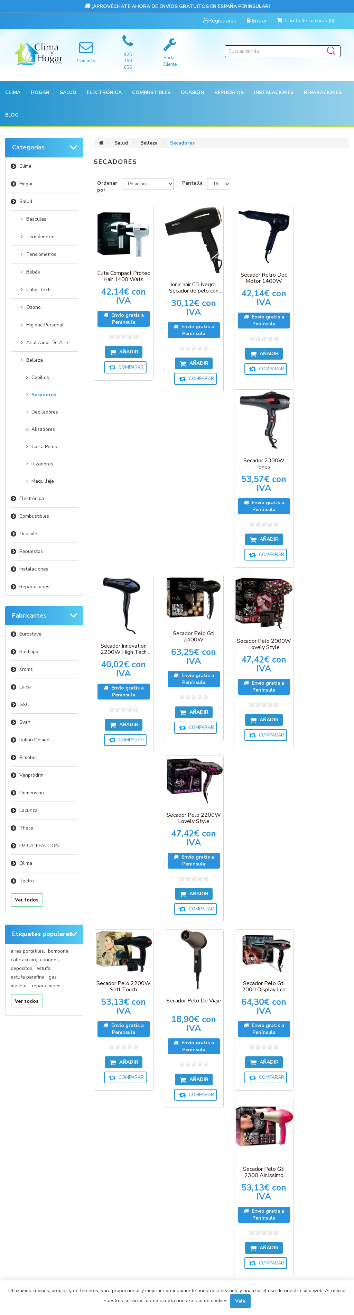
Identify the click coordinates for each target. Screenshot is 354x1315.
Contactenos (116, 1165)
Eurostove (30, 634)
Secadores (43, 394)
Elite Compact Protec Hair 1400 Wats (121, 273)
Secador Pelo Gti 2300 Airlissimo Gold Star (121, 828)
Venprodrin (31, 775)
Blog (12, 115)
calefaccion (24, 959)
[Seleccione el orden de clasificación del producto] (148, 184)
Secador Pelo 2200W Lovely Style (321, 454)
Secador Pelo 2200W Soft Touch (121, 630)
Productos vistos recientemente (121, 1116)
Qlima (25, 863)
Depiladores (44, 412)
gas (53, 977)
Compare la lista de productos (123, 1134)
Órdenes (26, 1127)
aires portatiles (28, 951)
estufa (44, 968)
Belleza (34, 360)
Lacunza (28, 810)
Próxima (237, 960)
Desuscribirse (197, 1071)
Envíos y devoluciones (210, 1127)
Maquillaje (42, 481)
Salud (25, 201)
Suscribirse (161, 1071)
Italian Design (34, 740)
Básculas (36, 219)
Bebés (33, 272)
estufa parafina (28, 977)
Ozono (33, 307)
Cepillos (40, 377)
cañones (50, 959)
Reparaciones (323, 92)
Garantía (195, 1140)
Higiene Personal (45, 325)
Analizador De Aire (47, 342)
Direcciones (30, 1140)
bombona (58, 951)
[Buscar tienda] (283, 51)
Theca (26, 828)
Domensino (31, 792)
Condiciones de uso (39, 1168)
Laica (25, 687)
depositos (22, 968)
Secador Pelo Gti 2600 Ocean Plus (188, 817)
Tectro (26, 881)
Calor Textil (39, 289)
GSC (24, 704)
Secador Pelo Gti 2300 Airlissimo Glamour (321, 647)
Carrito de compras (40, 1154)
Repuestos (31, 551)
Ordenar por (107, 186)
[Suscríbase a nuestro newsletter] (179, 1060)
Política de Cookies (206, 1154)
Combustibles (151, 92)
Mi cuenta (28, 1114)
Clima (25, 166)
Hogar (26, 183)
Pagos (191, 1114)
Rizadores (42, 464)
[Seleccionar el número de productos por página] (218, 184)
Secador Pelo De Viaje (188, 647)
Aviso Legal (197, 1168)
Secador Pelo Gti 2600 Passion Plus (254, 828)
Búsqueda (196, 1195)
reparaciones (46, 985)
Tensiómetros (41, 254)
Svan (24, 722)
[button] (13, 92)
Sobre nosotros (203, 1181)
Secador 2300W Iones (321, 276)
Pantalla (192, 183)
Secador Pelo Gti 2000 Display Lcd (254, 630)
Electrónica (31, 498)
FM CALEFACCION (39, 845)
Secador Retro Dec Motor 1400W (254, 274)
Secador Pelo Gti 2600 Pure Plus (321, 834)
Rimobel (28, 757)
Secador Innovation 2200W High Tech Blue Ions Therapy (122, 465)
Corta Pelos (44, 446)
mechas (20, 985)
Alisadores (43, 429)
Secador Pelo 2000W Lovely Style (254, 460)
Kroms (26, 669)
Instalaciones (33, 569)
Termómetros (41, 236)
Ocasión (28, 533)
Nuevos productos (123, 1151)
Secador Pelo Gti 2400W (188, 453)
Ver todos (26, 900)
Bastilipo (28, 651)
